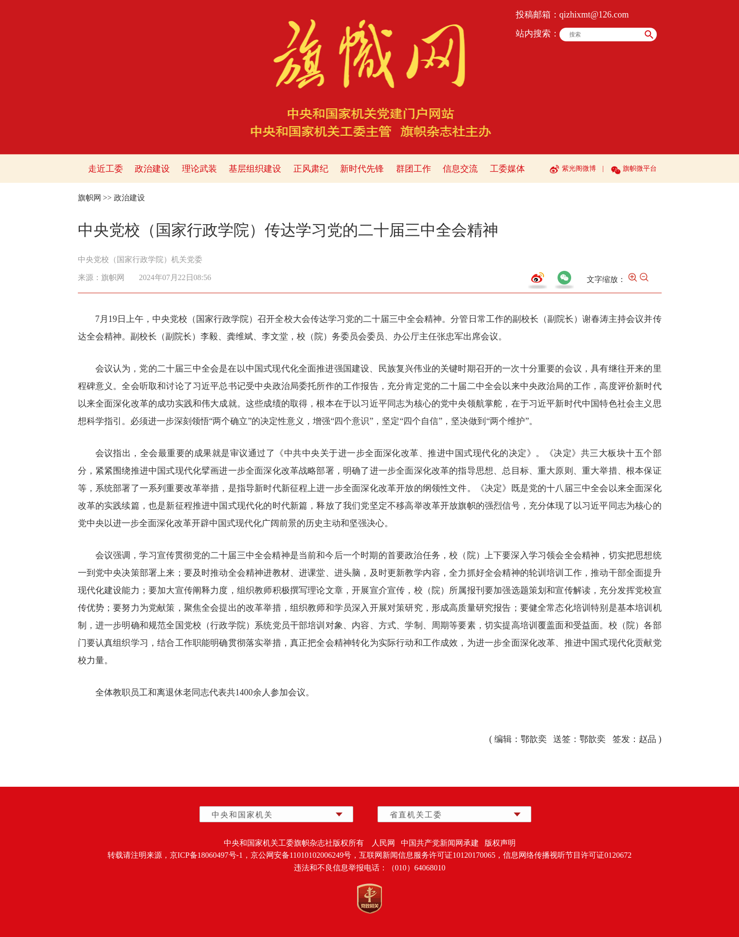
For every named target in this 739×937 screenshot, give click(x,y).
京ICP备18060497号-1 (206, 855)
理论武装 (199, 169)
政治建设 (152, 169)
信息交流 (460, 169)
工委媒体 (507, 169)
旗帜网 (89, 198)
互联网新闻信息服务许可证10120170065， (431, 855)
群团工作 (413, 169)
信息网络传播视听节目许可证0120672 (567, 855)
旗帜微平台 (640, 168)
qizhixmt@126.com (594, 14)
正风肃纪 (310, 169)
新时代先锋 (362, 169)
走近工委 (105, 169)
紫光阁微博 (579, 168)
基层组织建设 (255, 169)
